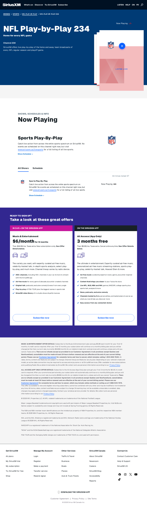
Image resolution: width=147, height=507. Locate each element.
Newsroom (93, 461)
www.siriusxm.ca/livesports (30, 149)
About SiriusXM (95, 456)
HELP (127, 5)
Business (65, 461)
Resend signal (40, 476)
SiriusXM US (122, 466)
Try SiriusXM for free (14, 471)
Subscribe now (41, 317)
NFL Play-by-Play (29, 14)
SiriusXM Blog (95, 471)
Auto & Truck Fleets (70, 476)
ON (133, 5)
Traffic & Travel (68, 456)
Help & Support (123, 461)
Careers (92, 466)
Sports (16, 14)
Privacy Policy (114, 365)
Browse (6, 14)
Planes (64, 471)
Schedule (38, 168)
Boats (64, 466)
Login (36, 456)
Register (37, 461)
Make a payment (41, 466)
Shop (8, 476)
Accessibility (94, 476)
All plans (9, 456)
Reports (92, 481)
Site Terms (92, 498)
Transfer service (41, 471)
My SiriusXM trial (13, 461)
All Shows (23, 168)
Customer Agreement (47, 357)
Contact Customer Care (127, 456)
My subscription (13, 466)
